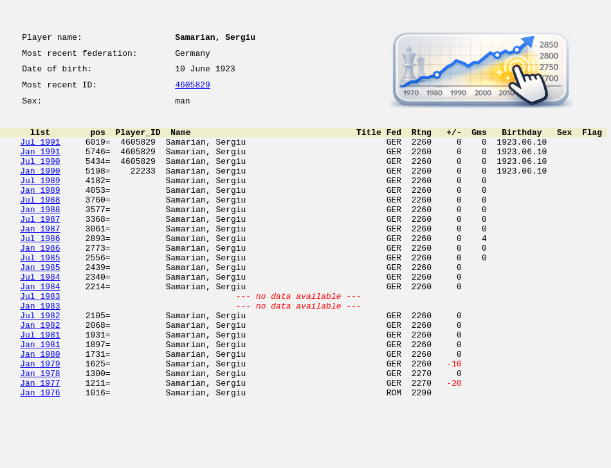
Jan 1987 (40, 257)
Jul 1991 (40, 153)
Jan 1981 (40, 396)
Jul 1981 (40, 384)
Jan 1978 (40, 431)
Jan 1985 (40, 303)
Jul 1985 (40, 292)
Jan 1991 (40, 164)
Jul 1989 (40, 199)
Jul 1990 (40, 176)
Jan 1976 (40, 454)
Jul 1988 (40, 222)
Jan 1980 (40, 407)
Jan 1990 (40, 188)
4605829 (192, 91)
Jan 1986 (40, 280)
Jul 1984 (40, 315)
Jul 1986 (40, 268)
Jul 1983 (40, 338)
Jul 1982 (40, 361)
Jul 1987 (40, 245)
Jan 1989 (40, 211)
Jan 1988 (40, 234)
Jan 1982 (40, 373)
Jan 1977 (40, 442)
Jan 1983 (40, 350)
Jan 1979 (40, 419)
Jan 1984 (40, 326)
